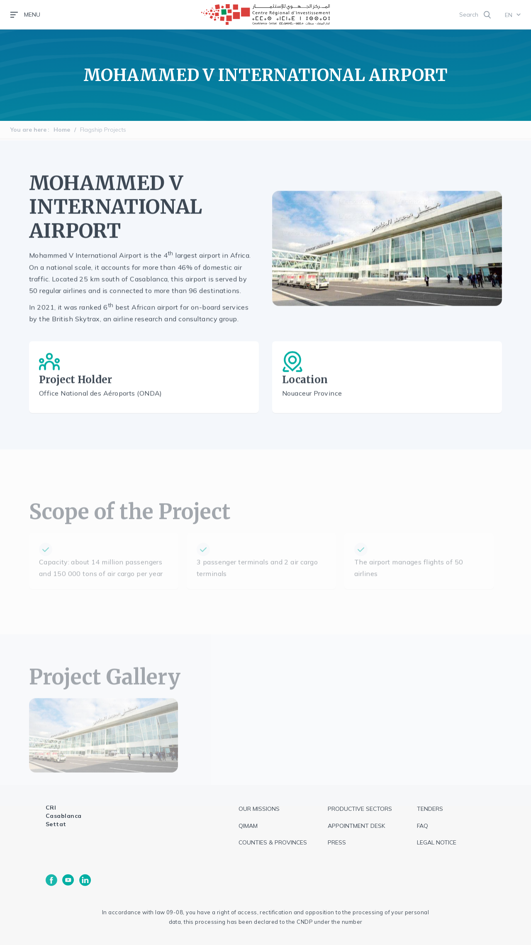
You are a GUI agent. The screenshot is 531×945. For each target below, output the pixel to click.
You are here (28, 129)
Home (62, 129)
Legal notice (436, 842)
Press (337, 842)
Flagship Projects (103, 129)
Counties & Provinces (273, 842)
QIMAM (248, 826)
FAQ (422, 826)
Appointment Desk (356, 826)
